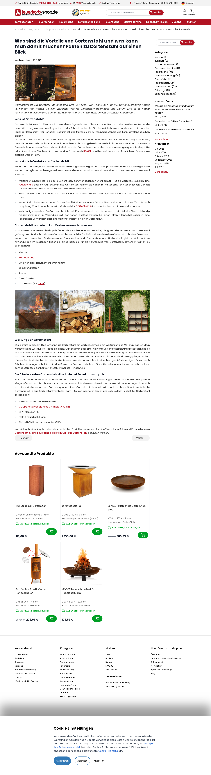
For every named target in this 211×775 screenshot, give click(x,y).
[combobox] (175, 42)
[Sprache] (188, 3)
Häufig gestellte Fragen (26, 681)
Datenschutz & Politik (25, 673)
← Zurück (23, 437)
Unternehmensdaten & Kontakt (166, 658)
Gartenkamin (84, 206)
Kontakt (18, 677)
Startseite (20, 29)
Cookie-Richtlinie (108, 751)
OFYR (41, 283)
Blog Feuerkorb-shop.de (41, 29)
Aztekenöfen (66, 658)
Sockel (87, 151)
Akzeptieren (62, 760)
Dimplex (109, 662)
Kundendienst (21, 654)
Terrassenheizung (165, 75)
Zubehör (160, 60)
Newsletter (156, 665)
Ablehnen (82, 760)
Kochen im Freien (164, 64)
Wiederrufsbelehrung (25, 669)
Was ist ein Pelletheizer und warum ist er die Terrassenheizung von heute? (174, 109)
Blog (153, 673)
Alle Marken (111, 669)
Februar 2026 (162, 156)
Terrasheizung (67, 669)
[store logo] (36, 12)
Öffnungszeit (157, 662)
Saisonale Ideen (164, 93)
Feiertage (160, 90)
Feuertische (161, 71)
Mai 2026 (159, 148)
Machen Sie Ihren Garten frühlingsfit (175, 129)
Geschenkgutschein (115, 686)
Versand (19, 665)
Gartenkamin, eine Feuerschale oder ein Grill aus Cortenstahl (51, 432)
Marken (159, 57)
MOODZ (109, 665)
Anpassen (99, 760)
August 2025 (162, 163)
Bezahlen (19, 662)
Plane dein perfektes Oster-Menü (173, 121)
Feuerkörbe (63, 29)
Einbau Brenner (67, 677)
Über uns (155, 654)
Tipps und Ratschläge (161, 669)
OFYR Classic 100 (72, 506)
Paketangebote (68, 696)
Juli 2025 (159, 167)
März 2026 (160, 152)
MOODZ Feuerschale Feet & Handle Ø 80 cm (44, 406)
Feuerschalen (162, 82)
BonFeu (109, 658)
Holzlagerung (26, 257)
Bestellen (19, 658)
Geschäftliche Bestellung (118, 682)
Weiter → (141, 437)
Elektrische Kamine (165, 68)
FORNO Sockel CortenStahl (31, 506)
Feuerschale (26, 184)
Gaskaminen (66, 681)
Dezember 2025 (163, 159)
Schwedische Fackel (70, 688)
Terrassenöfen (163, 86)
